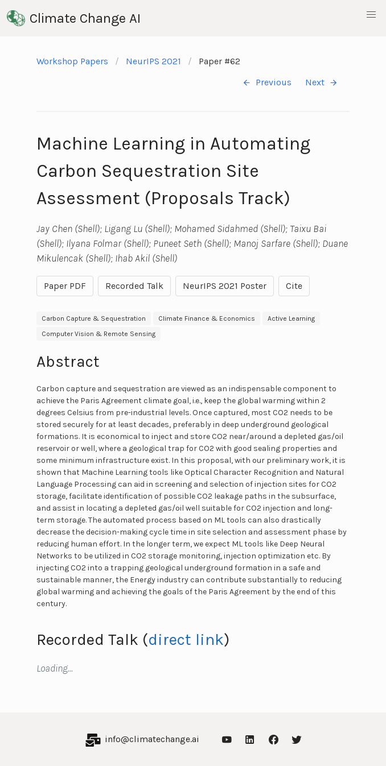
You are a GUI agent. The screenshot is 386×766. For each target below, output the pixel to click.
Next (321, 83)
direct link (186, 639)
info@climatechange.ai (152, 739)
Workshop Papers (72, 61)
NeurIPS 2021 (153, 61)
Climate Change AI (74, 18)
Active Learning (291, 318)
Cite (294, 285)
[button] (371, 15)
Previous (266, 83)
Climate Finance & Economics (206, 318)
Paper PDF (65, 285)
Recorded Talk (134, 285)
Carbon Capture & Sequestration (94, 318)
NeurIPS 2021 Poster (224, 285)
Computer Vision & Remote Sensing (98, 334)
